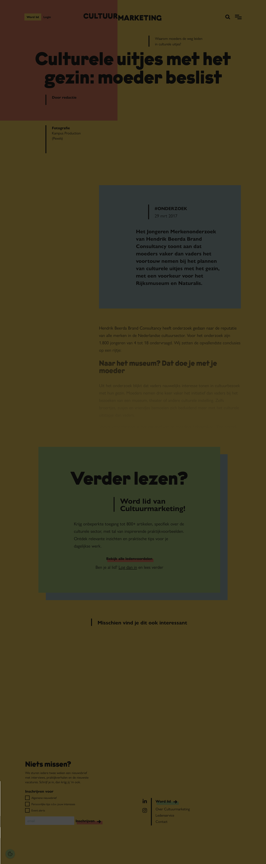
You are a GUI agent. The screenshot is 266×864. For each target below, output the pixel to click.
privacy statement (16, 809)
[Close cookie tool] (57, 788)
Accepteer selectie (31, 857)
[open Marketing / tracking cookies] (57, 833)
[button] (28, 821)
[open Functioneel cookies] (57, 822)
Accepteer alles (31, 846)
